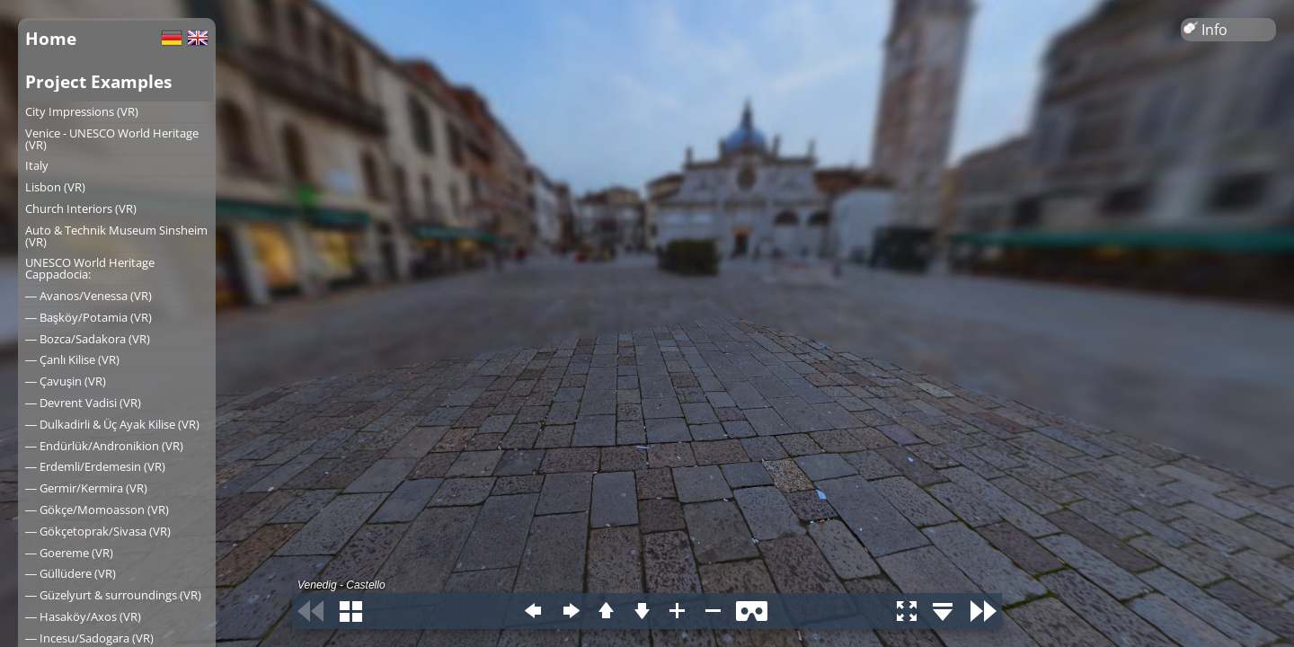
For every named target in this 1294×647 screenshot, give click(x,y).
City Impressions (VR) (81, 111)
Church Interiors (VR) (81, 208)
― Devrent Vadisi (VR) (83, 402)
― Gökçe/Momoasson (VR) (97, 509)
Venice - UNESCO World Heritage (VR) (112, 139)
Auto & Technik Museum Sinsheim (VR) (116, 236)
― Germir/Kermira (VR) (86, 488)
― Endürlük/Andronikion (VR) (104, 446)
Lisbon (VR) (55, 187)
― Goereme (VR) (69, 553)
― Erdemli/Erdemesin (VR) (95, 466)
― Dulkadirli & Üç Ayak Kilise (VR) (112, 424)
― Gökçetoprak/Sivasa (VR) (98, 531)
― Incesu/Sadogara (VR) (89, 638)
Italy (37, 165)
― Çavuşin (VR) (65, 381)
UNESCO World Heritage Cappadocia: (90, 268)
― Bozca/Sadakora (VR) (87, 339)
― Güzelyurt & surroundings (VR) (113, 595)
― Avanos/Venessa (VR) (88, 296)
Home (50, 38)
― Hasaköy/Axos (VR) (83, 616)
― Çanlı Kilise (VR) (72, 359)
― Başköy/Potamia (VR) (88, 317)
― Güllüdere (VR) (70, 573)
